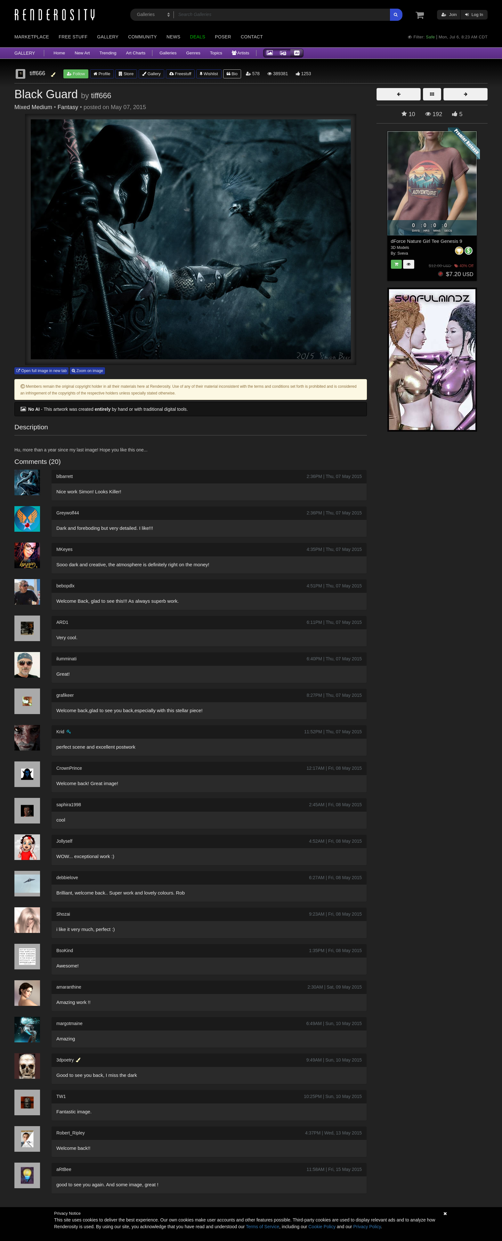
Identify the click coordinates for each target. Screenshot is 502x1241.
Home (59, 53)
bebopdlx (65, 585)
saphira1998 (68, 804)
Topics (216, 53)
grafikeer (65, 695)
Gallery (107, 36)
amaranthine (68, 987)
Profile (101, 73)
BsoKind (64, 950)
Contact (252, 36)
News (173, 36)
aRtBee (63, 1169)
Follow (76, 73)
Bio (232, 73)
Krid (60, 731)
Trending (108, 53)
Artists (240, 53)
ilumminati (66, 658)
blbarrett (64, 476)
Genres (193, 53)
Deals (197, 36)
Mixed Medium (33, 107)
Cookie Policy (322, 1226)
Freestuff (180, 73)
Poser (223, 36)
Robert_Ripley (70, 1132)
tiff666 (101, 95)
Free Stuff (73, 36)
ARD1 (62, 622)
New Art (82, 53)
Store (126, 73)
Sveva (402, 253)
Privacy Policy (367, 1226)
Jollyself (64, 841)
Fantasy (68, 107)
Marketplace (31, 36)
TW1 (61, 1096)
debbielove (67, 877)
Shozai (63, 914)
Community (142, 36)
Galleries (167, 53)
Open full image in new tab (41, 371)
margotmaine (69, 1023)
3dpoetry (65, 1059)
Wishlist (209, 73)
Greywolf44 (67, 512)
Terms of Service (262, 1226)
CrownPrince (69, 768)
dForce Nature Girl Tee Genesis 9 (426, 241)
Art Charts (135, 53)
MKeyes (64, 549)
